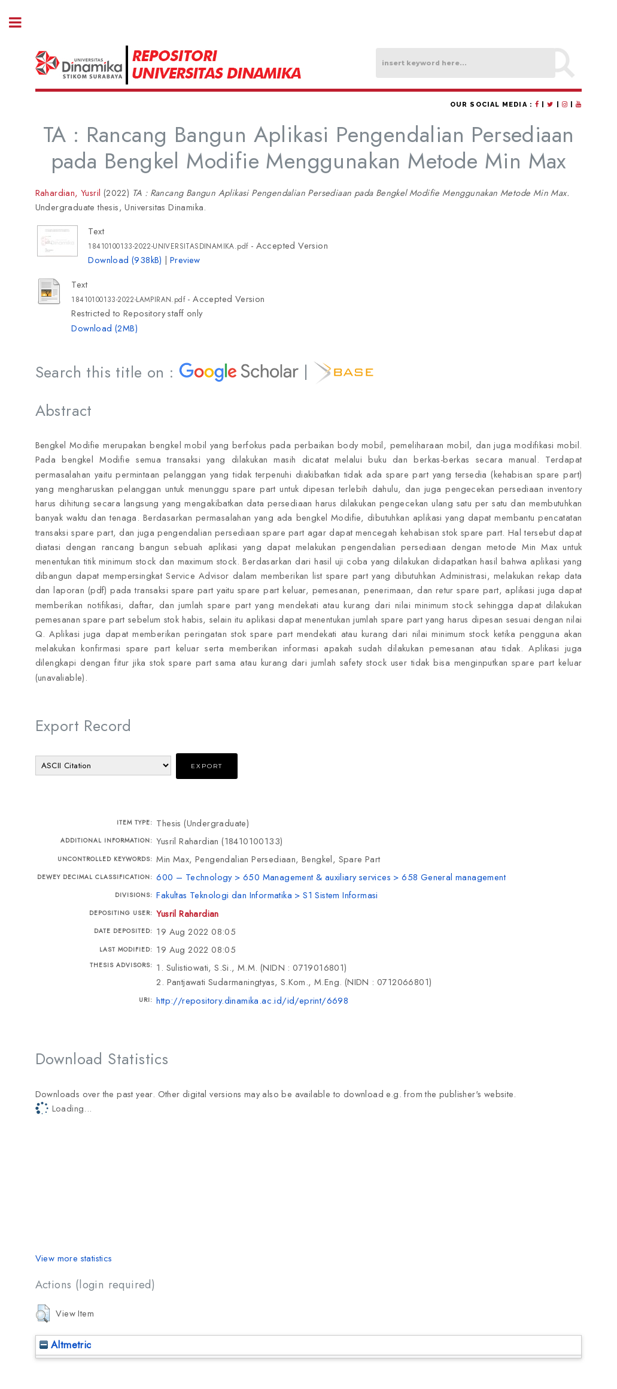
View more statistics (74, 1258)
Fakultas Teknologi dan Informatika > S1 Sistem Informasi (267, 895)
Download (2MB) (104, 328)
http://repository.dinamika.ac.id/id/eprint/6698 (252, 1000)
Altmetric (65, 1344)
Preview (185, 259)
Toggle (21, 22)
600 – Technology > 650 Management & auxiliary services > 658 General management (331, 877)
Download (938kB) (125, 259)
